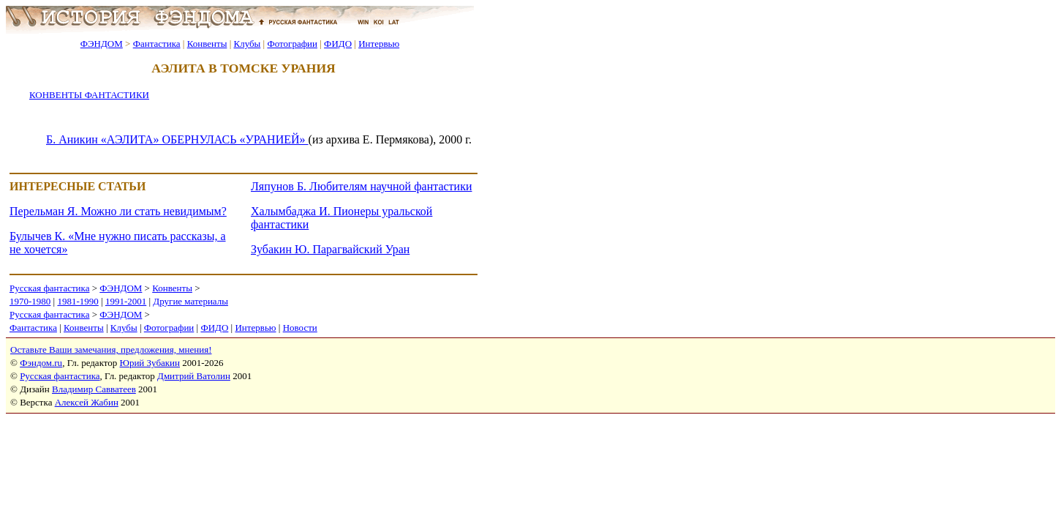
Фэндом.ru (41, 362)
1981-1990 (77, 301)
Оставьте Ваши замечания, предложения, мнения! (110, 349)
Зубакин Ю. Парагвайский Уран (330, 249)
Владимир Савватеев (94, 389)
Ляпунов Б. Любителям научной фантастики (361, 186)
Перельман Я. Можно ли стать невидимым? (118, 211)
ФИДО (338, 43)
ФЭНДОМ (101, 43)
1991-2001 (125, 301)
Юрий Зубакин (150, 362)
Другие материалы (190, 301)
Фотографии (292, 43)
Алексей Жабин (86, 402)
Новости (300, 327)
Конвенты (207, 43)
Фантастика (157, 43)
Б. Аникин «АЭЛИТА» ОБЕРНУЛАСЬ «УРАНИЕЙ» (177, 139)
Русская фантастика (49, 288)
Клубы (246, 43)
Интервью (378, 43)
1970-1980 (30, 301)
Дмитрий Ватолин (193, 375)
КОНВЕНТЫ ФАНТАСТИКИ (89, 94)
